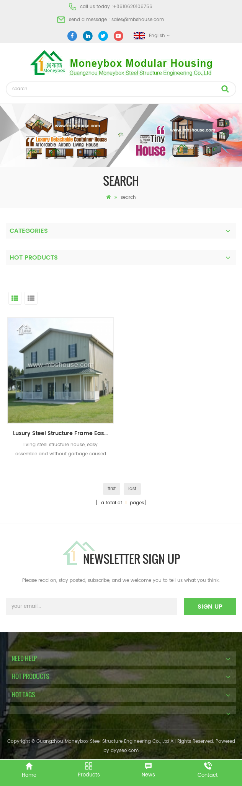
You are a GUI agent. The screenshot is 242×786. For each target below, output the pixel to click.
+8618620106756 (132, 6)
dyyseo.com (125, 750)
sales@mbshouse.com (137, 19)
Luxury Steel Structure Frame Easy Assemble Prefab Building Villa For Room (63, 433)
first (112, 488)
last (132, 488)
